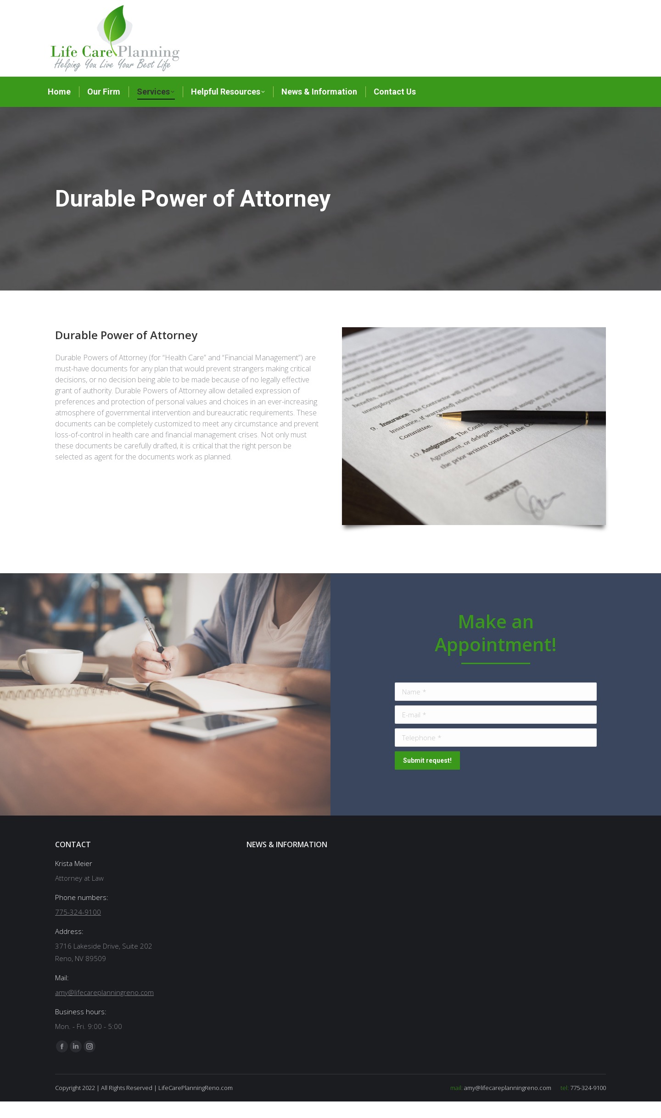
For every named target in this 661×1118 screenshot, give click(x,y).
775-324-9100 (352, 8)
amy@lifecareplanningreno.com (436, 8)
